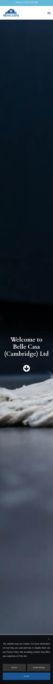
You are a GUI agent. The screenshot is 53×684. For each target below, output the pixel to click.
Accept (26, 676)
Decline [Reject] (14, 667)
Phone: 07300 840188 (26, 2)
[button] (49, 13)
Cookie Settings (39, 667)
